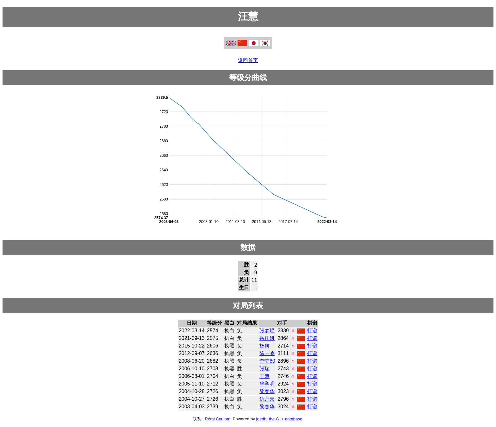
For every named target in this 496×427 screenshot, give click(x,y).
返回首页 (248, 60)
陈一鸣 (267, 353)
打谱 (312, 330)
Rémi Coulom (218, 419)
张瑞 (264, 368)
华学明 (267, 383)
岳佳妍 (267, 338)
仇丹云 (267, 399)
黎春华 (267, 391)
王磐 (264, 376)
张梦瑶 (267, 330)
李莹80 (267, 361)
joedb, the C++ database (279, 419)
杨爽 (264, 345)
